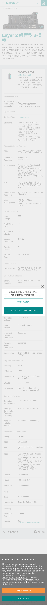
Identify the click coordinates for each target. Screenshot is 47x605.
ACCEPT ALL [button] (23, 598)
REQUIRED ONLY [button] (23, 591)
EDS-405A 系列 (25, 75)
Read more (24, 117)
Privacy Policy (37, 582)
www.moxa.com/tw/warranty (29, 523)
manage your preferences (14, 577)
